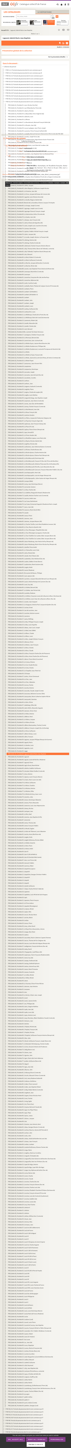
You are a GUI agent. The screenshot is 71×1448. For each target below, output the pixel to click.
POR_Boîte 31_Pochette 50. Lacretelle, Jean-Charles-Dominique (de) (27, 159)
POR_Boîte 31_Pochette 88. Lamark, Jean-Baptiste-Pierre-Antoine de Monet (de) (31, 269)
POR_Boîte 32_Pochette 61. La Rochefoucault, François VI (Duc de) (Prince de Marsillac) (33, 461)
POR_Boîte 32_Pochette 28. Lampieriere (19, 366)
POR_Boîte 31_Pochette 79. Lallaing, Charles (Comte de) (24, 243)
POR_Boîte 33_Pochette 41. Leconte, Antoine (21, 688)
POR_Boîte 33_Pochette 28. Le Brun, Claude (20, 650)
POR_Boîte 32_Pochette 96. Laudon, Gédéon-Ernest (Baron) (25, 561)
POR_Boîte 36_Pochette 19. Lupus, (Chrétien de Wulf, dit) (24, 1374)
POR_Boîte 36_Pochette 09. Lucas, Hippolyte (21, 1345)
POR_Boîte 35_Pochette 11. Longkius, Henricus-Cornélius (24, 1153)
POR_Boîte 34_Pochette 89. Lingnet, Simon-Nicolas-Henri (24, 1095)
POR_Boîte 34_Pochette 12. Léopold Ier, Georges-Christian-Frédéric (27, 874)
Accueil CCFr (5, 30)
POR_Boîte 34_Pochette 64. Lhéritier (18, 1024)
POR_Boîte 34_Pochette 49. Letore (18, 981)
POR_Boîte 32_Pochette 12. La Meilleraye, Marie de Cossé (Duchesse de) (28, 317)
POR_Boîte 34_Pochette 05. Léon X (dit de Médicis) (22, 854)
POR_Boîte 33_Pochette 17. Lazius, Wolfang (20, 619)
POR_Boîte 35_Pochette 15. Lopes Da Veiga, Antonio (23, 1164)
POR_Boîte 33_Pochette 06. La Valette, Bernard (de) (23, 587)
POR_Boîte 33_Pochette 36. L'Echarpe (19, 673)
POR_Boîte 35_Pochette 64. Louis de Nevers (20, 1305)
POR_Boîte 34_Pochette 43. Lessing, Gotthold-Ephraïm (23, 963)
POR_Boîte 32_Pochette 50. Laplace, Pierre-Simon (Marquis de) (26, 429)
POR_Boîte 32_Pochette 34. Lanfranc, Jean (20, 383)
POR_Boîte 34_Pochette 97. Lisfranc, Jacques (21, 1118)
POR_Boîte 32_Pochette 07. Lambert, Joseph (21, 303)
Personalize (57, 1439)
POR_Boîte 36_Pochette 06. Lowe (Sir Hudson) (21, 1337)
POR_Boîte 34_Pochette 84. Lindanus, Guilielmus (22, 1081)
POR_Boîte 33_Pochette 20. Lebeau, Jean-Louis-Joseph (24, 627)
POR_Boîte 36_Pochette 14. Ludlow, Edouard (21, 1359)
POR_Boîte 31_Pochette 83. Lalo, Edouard (20, 254)
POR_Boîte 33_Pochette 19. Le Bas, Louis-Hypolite (22, 625)
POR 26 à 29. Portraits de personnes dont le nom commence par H (24, 90)
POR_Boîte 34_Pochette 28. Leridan (18, 920)
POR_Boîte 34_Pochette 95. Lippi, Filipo (19, 1113)
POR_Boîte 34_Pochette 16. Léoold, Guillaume (21, 886)
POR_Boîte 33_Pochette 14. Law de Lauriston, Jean (22, 610)
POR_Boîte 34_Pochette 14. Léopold (18, 880)
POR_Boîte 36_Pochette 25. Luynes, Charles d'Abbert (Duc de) (25, 1391)
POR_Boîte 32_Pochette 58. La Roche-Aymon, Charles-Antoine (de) (27, 452)
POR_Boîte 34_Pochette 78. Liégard (18, 1064)
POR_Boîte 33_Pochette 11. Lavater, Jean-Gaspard (22, 602)
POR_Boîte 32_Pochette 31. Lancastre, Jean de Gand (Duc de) (25, 375)
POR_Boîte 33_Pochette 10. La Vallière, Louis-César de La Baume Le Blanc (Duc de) (31, 599)
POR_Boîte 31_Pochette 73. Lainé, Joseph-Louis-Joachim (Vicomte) (27, 226)
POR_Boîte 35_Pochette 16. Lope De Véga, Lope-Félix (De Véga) (26, 1167)
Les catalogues (12, 12)
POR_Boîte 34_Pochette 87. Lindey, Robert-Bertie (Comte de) (25, 1090)
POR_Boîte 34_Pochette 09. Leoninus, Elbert (20, 866)
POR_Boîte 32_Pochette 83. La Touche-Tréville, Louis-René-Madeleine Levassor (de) (32, 524)
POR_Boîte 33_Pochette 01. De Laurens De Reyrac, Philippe (25, 573)
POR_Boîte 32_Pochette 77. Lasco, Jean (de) (20, 507)
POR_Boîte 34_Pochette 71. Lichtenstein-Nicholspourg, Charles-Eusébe (28, 1044)
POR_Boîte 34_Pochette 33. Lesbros (18, 935)
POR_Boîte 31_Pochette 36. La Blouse (19, 119)
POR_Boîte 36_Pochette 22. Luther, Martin (20, 1382)
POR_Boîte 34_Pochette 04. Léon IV (18, 851)
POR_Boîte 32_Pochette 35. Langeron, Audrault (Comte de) (25, 386)
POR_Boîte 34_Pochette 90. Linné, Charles (20, 1098)
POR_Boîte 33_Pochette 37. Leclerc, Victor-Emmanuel (23, 676)
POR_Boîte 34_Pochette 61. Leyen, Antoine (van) (22, 1015)
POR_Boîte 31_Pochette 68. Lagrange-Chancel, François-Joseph (26, 211)
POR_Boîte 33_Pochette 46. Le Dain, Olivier (20, 702)
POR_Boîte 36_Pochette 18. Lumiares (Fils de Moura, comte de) (26, 1371)
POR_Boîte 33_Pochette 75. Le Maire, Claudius (21, 785)
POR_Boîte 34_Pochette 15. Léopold (18, 883)
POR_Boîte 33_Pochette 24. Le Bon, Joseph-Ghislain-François (25, 639)
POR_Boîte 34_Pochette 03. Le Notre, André (20, 848)
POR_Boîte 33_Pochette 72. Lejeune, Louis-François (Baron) (25, 777)
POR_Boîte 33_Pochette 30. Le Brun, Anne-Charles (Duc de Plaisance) (28, 656)
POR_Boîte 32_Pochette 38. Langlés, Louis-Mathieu (22, 395)
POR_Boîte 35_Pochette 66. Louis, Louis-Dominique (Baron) (25, 1311)
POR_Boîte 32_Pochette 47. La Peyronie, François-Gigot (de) (25, 421)
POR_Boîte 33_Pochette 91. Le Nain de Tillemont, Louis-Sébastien (27, 831)
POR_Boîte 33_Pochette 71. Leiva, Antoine (20, 774)
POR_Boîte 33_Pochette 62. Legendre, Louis (20, 748)
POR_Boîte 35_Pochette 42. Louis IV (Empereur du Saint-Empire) (26, 1242)
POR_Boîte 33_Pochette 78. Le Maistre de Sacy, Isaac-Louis (25, 794)
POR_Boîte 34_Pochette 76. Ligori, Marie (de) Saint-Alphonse (25, 1058)
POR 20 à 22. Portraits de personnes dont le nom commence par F (24, 84)
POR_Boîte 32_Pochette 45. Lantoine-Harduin (21, 415)
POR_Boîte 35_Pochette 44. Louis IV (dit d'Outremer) (23, 1248)
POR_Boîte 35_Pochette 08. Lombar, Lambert (21, 1144)
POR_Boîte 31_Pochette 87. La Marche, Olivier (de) (22, 266)
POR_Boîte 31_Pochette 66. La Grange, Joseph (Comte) (24, 205)
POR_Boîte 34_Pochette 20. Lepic (17, 897)
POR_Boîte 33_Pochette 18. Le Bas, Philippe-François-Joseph (25, 622)
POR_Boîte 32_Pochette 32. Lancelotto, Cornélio (22, 378)
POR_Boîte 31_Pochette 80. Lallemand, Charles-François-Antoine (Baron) (29, 246)
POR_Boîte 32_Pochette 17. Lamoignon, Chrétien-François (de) (26, 335)
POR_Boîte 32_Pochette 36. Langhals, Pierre (20, 389)
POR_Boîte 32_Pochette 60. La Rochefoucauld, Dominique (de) (26, 458)
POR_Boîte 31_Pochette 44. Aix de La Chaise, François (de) (25, 142)
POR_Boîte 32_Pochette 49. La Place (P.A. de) (21, 426)
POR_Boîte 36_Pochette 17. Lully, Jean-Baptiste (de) (23, 1368)
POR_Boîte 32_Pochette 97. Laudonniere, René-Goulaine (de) (25, 564)
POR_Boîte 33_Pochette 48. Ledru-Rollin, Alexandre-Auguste (25, 708)
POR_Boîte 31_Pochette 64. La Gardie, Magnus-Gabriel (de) (25, 200)
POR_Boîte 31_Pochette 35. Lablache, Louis (20, 116)
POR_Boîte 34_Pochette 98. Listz (17, 1121)
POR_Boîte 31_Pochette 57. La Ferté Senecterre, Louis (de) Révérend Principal (30, 180)
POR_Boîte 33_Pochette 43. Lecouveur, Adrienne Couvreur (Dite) (26, 693)
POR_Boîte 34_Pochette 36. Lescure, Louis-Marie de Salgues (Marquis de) (29, 943)
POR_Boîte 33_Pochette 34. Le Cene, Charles (21, 668)
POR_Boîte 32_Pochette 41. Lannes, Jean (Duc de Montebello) (25, 404)
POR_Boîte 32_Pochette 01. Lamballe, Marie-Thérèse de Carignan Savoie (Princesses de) (33, 286)
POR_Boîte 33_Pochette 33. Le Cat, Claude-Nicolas (22, 665)
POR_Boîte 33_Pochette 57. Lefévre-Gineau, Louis (22, 734)
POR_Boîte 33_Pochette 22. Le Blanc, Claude (21, 633)
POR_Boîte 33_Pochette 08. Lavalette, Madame (21, 593)
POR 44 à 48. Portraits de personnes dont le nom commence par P (24, 1417)
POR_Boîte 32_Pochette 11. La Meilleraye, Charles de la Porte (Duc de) (28, 315)
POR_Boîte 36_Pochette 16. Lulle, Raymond (20, 1365)
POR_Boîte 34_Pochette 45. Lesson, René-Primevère (23, 969)
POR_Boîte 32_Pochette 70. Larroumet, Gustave (21, 487)
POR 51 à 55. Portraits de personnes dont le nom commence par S (24, 1426)
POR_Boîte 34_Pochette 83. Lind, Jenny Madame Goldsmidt (25, 1078)
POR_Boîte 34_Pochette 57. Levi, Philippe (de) (21, 1004)
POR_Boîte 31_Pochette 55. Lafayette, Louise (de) (22, 174)
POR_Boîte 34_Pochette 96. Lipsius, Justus (20, 1115)
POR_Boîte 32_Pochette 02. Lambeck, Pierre (20, 289)
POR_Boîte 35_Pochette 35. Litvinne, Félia (20, 1222)
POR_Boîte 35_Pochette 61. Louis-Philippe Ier (21, 1296)
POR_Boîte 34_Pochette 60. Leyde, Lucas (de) (21, 1012)
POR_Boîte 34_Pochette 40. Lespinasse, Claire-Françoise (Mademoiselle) (29, 955)
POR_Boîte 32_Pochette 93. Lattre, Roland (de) (21, 553)
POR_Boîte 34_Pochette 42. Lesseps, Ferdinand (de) (23, 960)
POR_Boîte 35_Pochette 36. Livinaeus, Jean (20, 1225)
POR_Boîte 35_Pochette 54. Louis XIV (18, 1276)
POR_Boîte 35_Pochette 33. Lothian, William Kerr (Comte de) (25, 1216)
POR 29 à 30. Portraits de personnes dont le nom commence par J (24, 96)
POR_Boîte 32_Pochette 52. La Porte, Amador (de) (22, 435)
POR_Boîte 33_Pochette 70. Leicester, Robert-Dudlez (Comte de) (26, 771)
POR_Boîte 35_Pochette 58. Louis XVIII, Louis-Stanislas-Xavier (26, 1288)
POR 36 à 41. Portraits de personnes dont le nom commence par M (24, 1409)
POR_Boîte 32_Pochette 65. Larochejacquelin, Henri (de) (24, 472)
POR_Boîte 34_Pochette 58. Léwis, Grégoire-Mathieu (23, 1006)
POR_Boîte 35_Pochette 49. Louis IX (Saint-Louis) (22, 1262)
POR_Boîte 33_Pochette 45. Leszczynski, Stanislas (22, 699)
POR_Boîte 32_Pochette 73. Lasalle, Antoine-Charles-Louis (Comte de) (28, 495)
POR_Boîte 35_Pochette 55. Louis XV (18, 1279)
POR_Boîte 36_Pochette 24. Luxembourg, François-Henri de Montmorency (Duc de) (31, 1388)
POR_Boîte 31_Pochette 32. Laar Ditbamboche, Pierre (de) (24, 108)
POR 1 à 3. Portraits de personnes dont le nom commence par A (24, 70)
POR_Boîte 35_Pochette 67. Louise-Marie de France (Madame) (26, 1314)
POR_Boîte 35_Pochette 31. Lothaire (18, 1210)
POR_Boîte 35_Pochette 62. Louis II (18, 1299)
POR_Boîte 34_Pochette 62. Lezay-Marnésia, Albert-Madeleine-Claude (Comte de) (31, 1018)
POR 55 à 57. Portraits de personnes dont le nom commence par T (24, 1429)
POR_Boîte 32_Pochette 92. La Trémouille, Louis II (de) (23, 550)
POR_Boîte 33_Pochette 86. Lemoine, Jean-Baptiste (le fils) (25, 817)
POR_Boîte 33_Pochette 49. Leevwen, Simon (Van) (22, 711)
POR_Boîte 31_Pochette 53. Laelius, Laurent (20, 168)
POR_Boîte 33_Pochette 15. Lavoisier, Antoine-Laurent (23, 613)
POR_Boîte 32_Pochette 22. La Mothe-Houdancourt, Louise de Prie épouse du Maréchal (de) (34, 349)
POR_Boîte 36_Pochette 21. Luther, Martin (20, 1380)
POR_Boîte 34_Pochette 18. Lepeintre (18, 892)
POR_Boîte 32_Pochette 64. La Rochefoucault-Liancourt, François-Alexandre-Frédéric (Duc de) (35, 470)
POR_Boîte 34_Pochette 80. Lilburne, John (20, 1070)
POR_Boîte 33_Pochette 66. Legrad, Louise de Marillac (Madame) (26, 759)
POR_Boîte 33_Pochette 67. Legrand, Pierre (20, 762)
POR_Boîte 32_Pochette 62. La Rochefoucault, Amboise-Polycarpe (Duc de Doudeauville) (33, 464)
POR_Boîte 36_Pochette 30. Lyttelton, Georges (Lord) (23, 1405)
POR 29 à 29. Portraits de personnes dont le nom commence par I (24, 93)
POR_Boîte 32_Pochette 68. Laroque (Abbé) (20, 481)
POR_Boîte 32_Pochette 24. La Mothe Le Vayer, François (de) (25, 355)
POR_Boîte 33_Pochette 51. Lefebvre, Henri (20, 716)
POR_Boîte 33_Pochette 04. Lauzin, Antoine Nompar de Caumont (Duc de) (29, 581)
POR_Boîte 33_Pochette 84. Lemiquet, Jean (20, 811)
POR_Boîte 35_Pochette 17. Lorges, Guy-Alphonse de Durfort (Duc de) (28, 1170)
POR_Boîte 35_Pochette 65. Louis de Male (20, 1308)
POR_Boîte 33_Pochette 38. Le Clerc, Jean (20, 679)
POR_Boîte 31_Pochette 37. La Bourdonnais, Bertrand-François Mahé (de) (29, 122)
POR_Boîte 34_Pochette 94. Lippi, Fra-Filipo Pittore (22, 1110)
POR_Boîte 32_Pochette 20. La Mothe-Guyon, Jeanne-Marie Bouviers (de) (29, 343)
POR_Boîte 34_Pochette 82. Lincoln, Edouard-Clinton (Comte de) (26, 1075)
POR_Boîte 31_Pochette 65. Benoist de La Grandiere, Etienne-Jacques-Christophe (31, 203)
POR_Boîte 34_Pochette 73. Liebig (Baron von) (21, 1049)
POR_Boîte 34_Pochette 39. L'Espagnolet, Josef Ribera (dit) (25, 952)
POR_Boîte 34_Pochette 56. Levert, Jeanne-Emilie (22, 1001)
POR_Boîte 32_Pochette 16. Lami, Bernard (20, 329)
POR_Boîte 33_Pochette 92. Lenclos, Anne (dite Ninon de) (24, 834)
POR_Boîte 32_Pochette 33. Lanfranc (18, 381)
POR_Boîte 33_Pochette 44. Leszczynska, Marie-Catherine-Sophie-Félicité (29, 696)
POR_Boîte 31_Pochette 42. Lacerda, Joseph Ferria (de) (24, 137)
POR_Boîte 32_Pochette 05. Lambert (18, 297)
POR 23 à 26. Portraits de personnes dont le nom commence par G (24, 87)
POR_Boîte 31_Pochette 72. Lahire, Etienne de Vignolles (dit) (25, 223)
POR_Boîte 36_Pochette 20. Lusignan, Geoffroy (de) (23, 1377)
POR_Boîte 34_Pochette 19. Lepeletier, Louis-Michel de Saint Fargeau (28, 894)
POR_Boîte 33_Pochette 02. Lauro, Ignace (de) (21, 576)
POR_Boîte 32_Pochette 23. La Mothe (18, 352)
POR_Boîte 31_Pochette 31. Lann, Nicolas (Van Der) (23, 105)
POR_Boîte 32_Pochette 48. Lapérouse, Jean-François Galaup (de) (27, 424)
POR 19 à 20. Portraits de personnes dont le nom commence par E (24, 81)
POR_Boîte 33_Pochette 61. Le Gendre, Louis (20, 745)
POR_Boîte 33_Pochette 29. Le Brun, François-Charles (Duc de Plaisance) (29, 653)
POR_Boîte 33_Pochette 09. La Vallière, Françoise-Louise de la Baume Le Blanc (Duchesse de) (34, 596)
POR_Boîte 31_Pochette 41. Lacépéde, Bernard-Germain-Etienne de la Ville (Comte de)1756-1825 (35, 134)
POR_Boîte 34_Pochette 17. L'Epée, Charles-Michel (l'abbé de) (26, 889)
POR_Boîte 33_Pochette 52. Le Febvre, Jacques (21, 719)
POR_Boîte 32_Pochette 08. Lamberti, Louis (20, 306)
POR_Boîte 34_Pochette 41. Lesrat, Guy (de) (20, 958)
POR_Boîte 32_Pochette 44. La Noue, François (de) (22, 412)
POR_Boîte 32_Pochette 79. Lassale (18, 513)
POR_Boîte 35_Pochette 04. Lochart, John (20, 1133)
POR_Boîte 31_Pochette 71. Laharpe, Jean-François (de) (24, 220)
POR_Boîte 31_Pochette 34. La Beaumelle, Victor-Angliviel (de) (26, 114)
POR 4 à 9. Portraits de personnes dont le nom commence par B (24, 73)
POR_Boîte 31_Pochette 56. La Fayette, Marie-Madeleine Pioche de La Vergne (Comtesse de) (34, 177)
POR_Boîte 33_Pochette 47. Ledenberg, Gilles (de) (22, 705)
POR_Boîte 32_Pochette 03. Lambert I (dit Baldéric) (22, 292)
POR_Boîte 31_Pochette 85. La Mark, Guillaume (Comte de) (25, 260)
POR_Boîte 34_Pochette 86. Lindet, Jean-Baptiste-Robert (24, 1087)
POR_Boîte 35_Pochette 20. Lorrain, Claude (20, 1179)
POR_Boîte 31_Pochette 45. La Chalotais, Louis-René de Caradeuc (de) (28, 145)
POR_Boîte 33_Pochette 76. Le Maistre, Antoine (21, 788)
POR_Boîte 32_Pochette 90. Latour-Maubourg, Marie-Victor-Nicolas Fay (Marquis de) (32, 544)
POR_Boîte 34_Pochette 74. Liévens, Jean (20, 1052)
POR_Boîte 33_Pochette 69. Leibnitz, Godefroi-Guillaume (24, 768)
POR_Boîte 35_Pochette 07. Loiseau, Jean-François (22, 1141)
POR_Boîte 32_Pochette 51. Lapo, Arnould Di (21, 432)
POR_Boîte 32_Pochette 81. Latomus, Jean (20, 518)
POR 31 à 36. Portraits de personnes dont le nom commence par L (24, 102)
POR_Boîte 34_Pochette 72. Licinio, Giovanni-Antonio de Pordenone (27, 1047)
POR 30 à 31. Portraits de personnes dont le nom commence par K (24, 99)
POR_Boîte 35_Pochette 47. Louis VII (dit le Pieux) (22, 1256)
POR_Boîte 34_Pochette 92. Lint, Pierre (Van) (21, 1104)
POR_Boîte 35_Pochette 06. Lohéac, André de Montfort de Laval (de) (27, 1138)
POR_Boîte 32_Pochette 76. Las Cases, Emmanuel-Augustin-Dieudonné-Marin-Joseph (32, 504)
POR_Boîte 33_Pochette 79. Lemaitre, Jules (20, 797)
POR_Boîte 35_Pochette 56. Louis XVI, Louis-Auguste (23, 1282)
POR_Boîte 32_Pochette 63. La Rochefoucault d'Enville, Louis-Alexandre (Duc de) (31, 467)
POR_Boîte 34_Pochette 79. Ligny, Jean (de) (20, 1067)
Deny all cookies (36, 1439)
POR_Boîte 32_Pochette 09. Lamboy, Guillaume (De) (23, 309)
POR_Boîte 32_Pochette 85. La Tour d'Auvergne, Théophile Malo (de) (27, 530)
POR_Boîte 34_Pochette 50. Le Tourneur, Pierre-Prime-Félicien (26, 983)
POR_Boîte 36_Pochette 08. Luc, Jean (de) (20, 1342)
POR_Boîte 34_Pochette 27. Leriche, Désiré (20, 917)
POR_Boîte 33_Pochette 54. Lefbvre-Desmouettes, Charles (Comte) (27, 725)
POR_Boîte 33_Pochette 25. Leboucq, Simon (20, 642)
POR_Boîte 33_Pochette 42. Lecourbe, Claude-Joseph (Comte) (26, 691)
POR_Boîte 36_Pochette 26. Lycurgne (18, 1394)
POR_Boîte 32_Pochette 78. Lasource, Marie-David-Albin (24, 510)
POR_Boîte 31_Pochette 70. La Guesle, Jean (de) (22, 217)
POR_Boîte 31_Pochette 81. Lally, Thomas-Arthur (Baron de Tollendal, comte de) (31, 248)
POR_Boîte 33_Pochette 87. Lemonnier (19, 820)
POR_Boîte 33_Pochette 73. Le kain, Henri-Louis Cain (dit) (24, 780)
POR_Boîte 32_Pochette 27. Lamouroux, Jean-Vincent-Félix (25, 363)
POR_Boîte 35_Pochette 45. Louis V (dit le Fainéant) (23, 1250)
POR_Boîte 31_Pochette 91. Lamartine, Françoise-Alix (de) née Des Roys (28, 277)
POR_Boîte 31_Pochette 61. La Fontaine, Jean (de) (22, 191)
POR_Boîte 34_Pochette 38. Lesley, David (20, 949)
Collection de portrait (10, 67)
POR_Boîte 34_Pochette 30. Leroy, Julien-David (21, 926)
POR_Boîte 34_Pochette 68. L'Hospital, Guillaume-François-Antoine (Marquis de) (31, 1035)
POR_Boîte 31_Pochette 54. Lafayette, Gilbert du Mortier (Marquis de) (28, 171)
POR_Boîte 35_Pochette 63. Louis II (18, 1302)
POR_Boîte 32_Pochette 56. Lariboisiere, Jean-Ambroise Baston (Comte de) (29, 447)
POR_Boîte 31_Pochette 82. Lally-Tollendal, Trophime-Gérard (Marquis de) (29, 251)
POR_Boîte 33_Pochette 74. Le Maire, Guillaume (22, 782)
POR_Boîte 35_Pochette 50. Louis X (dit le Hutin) (22, 1265)
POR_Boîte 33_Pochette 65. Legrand (18, 757)
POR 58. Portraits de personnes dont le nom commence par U (23, 1432)
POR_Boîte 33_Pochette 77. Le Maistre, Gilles (21, 791)
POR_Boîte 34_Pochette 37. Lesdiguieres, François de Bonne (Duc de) (28, 946)
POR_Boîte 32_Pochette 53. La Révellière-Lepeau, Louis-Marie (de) (27, 438)
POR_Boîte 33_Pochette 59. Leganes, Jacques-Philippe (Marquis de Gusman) (30, 739)
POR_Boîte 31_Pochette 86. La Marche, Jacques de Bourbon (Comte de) (28, 263)
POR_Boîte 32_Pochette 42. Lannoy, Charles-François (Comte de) (26, 406)
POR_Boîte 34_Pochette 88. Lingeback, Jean (20, 1093)
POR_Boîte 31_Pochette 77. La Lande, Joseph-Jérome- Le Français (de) (28, 237)
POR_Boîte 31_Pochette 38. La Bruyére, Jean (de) (22, 125)
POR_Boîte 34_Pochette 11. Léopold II (19, 871)
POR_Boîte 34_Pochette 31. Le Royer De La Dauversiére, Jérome (26, 929)
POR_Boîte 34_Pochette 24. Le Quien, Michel (21, 909)
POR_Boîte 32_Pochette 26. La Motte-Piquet (20, 360)
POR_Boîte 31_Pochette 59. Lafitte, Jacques (20, 185)
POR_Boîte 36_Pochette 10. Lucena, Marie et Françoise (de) (25, 1348)
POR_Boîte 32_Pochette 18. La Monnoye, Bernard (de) (23, 337)
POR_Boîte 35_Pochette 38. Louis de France (20, 1230)
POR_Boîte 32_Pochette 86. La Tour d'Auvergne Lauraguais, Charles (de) (28, 533)
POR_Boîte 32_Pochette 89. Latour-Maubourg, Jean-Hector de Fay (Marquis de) (30, 541)
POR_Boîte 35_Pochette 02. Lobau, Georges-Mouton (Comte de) (26, 1127)
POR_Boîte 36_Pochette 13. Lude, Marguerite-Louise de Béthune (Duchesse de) (30, 1357)
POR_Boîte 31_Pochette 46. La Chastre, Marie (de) (22, 148)
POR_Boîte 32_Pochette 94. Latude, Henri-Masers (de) (23, 556)
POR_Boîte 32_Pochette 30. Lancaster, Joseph (21, 372)
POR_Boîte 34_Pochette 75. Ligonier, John (20, 1055)
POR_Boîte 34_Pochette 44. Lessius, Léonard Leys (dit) (23, 966)
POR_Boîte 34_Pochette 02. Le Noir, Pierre (20, 846)
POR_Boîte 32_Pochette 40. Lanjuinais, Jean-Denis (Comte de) (26, 401)
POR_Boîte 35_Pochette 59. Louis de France (20, 1291)
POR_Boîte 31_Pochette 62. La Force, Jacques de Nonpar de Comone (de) (29, 194)
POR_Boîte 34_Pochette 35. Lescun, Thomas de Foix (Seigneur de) (27, 940)
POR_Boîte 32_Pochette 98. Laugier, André (20, 567)
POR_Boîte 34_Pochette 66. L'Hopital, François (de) (23, 1029)
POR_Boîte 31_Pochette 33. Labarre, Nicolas (21, 111)
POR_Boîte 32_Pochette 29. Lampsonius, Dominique (23, 369)
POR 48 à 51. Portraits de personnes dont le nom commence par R (24, 1423)
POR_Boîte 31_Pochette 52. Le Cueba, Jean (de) (21, 165)
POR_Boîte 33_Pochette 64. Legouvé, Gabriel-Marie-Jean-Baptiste (27, 754)
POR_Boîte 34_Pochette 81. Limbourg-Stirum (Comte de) (24, 1072)
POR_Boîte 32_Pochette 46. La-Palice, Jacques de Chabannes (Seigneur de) (29, 418)
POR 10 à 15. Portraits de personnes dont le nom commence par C (24, 76)
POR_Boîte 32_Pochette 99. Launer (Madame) (21, 570)
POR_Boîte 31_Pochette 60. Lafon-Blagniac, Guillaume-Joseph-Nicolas (28, 188)
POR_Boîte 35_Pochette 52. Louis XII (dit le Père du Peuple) (25, 1270)
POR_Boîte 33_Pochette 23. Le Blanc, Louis (20, 636)
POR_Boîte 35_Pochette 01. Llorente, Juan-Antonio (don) (24, 1124)
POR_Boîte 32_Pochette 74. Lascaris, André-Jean (22, 498)
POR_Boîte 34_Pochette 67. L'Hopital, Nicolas (21, 1032)
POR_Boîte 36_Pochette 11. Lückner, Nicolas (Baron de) (24, 1351)
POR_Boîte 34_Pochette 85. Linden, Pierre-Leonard (22, 1084)
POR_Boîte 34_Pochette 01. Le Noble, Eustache (21, 843)
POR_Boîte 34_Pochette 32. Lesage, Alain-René (21, 932)
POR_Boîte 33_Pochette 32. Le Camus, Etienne (21, 662)
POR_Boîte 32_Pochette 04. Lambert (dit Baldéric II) (23, 294)
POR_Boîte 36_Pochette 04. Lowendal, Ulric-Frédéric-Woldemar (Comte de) (29, 1331)
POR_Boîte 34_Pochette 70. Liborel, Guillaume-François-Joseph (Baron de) (29, 1041)
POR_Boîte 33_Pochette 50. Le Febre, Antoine (21, 714)
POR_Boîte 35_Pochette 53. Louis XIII (18, 1273)
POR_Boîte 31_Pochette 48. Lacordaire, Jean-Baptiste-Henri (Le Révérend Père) (31, 154)
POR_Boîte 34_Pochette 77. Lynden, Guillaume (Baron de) (24, 1061)
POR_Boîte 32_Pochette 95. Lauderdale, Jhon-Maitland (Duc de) (26, 559)
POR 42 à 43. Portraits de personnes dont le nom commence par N (24, 1412)
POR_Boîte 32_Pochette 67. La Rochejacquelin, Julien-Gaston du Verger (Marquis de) (32, 478)
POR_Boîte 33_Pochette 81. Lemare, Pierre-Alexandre (23, 803)
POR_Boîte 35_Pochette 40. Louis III (18, 1236)
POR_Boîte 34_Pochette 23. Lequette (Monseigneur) (23, 906)
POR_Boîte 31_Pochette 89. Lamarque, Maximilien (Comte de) (26, 271)
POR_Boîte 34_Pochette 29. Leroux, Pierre (20, 923)
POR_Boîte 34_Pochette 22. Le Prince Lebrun (21, 903)
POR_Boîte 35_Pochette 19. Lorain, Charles (20, 1176)
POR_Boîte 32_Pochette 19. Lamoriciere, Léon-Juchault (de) (25, 340)
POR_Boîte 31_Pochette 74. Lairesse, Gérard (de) (22, 228)
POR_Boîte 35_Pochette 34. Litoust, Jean (20, 1219)
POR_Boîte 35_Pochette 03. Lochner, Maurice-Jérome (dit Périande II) (28, 1130)
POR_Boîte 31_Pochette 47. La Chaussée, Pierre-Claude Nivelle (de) (27, 151)
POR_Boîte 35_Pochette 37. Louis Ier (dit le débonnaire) (24, 1227)
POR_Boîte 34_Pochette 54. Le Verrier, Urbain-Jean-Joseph (25, 995)
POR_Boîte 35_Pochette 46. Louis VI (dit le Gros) (22, 1253)
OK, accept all (15, 1439)
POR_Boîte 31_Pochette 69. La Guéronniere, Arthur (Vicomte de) (26, 214)
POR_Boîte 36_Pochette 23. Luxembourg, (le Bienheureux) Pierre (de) (28, 1385)
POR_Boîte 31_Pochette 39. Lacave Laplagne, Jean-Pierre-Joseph (27, 128)
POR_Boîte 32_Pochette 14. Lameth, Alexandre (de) (22, 323)
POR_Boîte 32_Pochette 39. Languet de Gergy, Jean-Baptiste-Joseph (27, 398)
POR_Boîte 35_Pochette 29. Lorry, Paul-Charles (21, 1204)
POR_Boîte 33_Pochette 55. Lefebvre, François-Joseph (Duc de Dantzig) (28, 728)
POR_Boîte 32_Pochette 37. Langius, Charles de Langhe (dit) (25, 392)
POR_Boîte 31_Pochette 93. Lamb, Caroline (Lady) (22, 283)
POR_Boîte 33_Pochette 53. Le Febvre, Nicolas (21, 722)
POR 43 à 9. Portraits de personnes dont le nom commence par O (24, 1415)
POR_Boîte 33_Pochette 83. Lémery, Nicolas (20, 808)
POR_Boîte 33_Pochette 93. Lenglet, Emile (20, 837)
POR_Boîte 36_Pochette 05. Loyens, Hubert (20, 1334)
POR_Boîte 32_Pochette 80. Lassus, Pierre (20, 515)
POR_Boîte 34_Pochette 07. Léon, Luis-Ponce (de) (22, 860)
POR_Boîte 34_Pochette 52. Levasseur (19, 989)
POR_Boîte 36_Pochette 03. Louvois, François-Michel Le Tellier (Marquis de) (29, 1328)
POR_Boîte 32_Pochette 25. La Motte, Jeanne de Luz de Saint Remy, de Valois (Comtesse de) (34, 358)
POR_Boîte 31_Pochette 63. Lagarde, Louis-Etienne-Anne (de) (25, 197)
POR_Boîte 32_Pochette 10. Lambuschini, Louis (21, 312)
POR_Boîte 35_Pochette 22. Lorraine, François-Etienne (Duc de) (26, 1184)
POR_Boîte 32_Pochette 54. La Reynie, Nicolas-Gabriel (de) (25, 441)
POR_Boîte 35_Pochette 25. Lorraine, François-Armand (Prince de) (27, 1193)
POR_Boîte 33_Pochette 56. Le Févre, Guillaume (21, 731)
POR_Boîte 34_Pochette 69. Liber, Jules (19, 1038)
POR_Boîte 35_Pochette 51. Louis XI (18, 1268)
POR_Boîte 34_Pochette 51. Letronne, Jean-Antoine (23, 986)
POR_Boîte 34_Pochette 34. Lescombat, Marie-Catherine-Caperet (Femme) (29, 937)
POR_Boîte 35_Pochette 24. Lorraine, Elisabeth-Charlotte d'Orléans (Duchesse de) (31, 1190)
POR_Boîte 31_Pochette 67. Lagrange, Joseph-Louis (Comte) (25, 208)
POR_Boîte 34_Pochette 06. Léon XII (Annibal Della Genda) (25, 857)
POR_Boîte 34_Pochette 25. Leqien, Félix (19, 912)
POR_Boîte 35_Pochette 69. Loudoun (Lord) (20, 1319)
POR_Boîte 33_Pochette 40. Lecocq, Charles (20, 685)
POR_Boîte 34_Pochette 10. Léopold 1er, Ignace (21, 869)
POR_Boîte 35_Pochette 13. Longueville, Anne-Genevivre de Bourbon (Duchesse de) (32, 1159)
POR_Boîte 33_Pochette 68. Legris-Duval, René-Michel (23, 765)
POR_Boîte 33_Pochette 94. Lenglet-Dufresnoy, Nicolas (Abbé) (26, 840)
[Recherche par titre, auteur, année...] (33, 16)
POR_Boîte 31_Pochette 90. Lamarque (19, 274)
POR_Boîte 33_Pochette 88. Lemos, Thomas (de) (22, 823)
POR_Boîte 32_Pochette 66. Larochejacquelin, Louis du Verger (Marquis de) (29, 475)
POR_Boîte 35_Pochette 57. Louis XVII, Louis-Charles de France (26, 1285)
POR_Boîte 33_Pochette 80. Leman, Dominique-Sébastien (24, 800)
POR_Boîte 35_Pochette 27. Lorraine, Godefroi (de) (22, 1199)
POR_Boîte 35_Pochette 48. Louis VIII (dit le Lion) (22, 1259)
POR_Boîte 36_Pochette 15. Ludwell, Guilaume (21, 1362)
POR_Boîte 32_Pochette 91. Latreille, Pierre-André (22, 547)
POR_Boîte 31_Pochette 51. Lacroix (18, 162)
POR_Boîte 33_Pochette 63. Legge (18, 751)
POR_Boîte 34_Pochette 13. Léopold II (19, 877)
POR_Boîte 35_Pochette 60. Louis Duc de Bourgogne (23, 1293)
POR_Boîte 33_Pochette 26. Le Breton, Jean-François (23, 645)
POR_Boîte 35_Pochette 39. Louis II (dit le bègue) (22, 1233)
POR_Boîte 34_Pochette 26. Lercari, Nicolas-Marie (22, 915)
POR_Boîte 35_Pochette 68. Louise (18, 1316)
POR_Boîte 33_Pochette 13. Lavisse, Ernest (20, 607)
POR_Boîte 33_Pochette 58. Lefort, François (20, 737)
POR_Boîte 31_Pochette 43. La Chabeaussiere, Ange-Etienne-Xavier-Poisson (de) (31, 139)
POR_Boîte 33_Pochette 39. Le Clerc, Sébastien (21, 682)
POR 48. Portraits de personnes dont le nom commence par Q (23, 1420)
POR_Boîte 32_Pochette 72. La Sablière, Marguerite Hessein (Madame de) (29, 493)
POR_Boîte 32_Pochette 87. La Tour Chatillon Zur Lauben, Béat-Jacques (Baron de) (32, 536)
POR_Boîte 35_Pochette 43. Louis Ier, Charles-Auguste (23, 1245)
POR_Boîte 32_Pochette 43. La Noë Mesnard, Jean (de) (23, 409)
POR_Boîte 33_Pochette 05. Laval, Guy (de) (20, 584)
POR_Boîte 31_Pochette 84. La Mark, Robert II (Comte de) (24, 257)
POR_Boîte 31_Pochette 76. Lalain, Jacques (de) (22, 234)
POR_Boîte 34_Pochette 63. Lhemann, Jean (20, 1021)
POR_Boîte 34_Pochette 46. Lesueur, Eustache (21, 972)
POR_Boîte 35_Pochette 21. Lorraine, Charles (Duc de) (23, 1181)
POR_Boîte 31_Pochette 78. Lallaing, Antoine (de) (22, 240)
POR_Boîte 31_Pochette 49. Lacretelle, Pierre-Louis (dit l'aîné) (26, 157)
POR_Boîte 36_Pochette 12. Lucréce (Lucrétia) (21, 1354)
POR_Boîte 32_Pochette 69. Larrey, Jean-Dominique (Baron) (25, 484)
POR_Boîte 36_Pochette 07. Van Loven (19, 1339)
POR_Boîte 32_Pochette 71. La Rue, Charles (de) (22, 490)
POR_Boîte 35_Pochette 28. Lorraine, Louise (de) (22, 1202)
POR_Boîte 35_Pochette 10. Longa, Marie (20, 1150)
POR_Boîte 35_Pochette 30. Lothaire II (19, 1207)
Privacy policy (36, 1444)
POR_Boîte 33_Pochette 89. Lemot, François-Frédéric (23, 826)
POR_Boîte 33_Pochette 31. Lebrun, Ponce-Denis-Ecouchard (25, 659)
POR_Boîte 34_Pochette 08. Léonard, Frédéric (21, 863)
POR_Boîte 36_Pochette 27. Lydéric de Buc (20, 1397)
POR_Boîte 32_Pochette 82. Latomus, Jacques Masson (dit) (25, 521)
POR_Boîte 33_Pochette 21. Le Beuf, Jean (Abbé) (22, 630)
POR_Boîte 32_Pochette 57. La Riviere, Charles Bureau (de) (25, 449)
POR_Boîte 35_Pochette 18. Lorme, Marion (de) (21, 1173)
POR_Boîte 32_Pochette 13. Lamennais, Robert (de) (23, 320)
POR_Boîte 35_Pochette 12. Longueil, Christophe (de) (23, 1156)
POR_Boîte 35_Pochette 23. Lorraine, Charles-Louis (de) (24, 1187)
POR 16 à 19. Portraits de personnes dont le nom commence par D (24, 79)
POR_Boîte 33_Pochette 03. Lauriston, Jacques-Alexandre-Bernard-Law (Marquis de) (32, 579)
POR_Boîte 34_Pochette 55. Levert (18, 998)
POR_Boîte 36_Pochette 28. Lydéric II (18, 1400)
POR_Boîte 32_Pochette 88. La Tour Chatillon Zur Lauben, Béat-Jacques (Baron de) (32, 538)
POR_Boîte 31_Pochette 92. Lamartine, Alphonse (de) (23, 280)
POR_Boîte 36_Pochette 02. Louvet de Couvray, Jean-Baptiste (25, 1325)
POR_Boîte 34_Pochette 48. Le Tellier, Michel (21, 978)
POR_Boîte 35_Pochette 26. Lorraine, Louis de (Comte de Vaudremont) (28, 1196)
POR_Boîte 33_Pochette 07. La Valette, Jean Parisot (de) (24, 590)
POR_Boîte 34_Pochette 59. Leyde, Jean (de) (20, 1009)
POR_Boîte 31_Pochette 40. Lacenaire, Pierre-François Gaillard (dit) (27, 131)
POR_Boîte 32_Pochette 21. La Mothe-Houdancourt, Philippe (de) (27, 346)
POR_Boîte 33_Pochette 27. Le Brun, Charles (20, 648)
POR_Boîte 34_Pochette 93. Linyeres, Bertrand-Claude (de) (25, 1107)
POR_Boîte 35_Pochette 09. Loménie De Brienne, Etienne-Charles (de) (28, 1147)
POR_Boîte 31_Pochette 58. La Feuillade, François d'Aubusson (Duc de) (28, 182)
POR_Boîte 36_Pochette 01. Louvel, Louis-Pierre (22, 1322)
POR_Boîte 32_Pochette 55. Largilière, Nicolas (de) (22, 444)
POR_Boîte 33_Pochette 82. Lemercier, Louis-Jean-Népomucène (26, 805)
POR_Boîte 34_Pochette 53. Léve (17, 992)
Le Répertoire (45, 12)
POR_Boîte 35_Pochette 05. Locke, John (19, 1136)
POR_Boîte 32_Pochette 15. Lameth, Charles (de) (22, 326)
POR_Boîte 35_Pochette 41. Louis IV (18, 1239)
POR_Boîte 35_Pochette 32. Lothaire (18, 1213)
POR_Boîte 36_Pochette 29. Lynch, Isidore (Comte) (22, 1403)
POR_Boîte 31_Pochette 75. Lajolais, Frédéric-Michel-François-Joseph (28, 231)
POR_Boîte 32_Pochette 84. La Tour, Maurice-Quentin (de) (24, 527)
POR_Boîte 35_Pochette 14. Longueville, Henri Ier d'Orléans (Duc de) (27, 1161)
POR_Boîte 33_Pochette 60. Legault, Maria (20, 742)
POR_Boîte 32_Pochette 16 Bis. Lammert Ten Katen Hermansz (25, 332)
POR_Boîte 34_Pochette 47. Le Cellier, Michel (21, 975)
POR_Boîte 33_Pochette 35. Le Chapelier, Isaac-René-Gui (24, 670)
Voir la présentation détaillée (56, 57)
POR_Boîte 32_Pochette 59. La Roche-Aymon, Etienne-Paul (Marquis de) (28, 455)
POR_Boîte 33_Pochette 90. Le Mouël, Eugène (21, 828)
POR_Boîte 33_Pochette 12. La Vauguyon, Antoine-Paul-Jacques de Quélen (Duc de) (32, 604)
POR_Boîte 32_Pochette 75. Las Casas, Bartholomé (22, 501)
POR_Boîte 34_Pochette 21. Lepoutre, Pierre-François (23, 900)
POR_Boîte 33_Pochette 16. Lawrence (19, 616)
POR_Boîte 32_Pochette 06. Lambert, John (20, 300)
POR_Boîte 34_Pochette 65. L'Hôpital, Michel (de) (22, 1026)
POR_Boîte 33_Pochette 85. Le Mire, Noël (20, 814)
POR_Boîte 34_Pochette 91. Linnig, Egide (20, 1101)
